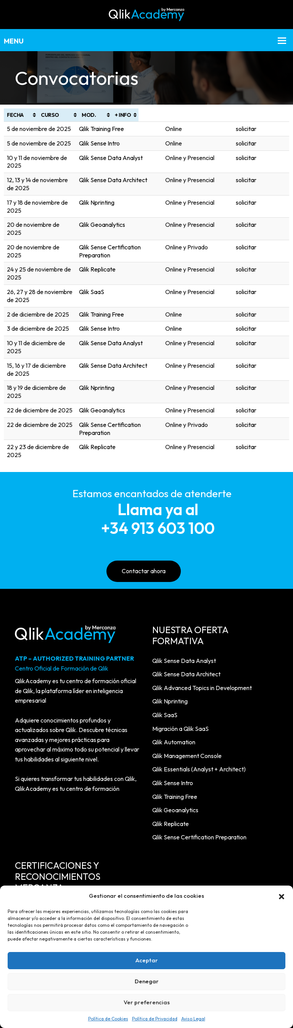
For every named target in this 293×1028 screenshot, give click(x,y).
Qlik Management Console (187, 668)
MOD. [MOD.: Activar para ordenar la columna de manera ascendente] (213, 115)
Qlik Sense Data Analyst (133, 158)
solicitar (274, 129)
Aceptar (146, 960)
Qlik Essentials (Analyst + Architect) (199, 681)
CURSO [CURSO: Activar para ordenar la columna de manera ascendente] (110, 115)
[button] (281, 896)
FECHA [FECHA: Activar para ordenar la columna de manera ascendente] (15, 115)
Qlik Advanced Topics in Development (202, 600)
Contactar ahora (144, 484)
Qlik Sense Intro (121, 143)
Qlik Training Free (123, 129)
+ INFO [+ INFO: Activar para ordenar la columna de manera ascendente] (272, 115)
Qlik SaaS (114, 244)
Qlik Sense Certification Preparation (148, 215)
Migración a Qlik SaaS (180, 641)
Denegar (147, 981)
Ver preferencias (147, 1002)
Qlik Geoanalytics (124, 201)
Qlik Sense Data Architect (135, 172)
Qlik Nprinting (119, 186)
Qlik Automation (173, 654)
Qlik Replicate (119, 230)
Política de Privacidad (154, 1019)
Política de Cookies (108, 1019)
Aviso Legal (193, 1019)
